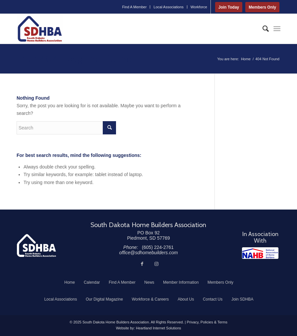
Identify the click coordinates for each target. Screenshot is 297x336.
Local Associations (168, 7)
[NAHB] (260, 253)
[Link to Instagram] (156, 264)
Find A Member (134, 7)
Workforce (199, 7)
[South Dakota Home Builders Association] (40, 29)
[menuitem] (134, 7)
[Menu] (276, 29)
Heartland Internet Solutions (158, 328)
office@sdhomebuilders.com (148, 252)
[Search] (262, 29)
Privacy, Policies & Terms (207, 322)
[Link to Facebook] (142, 264)
